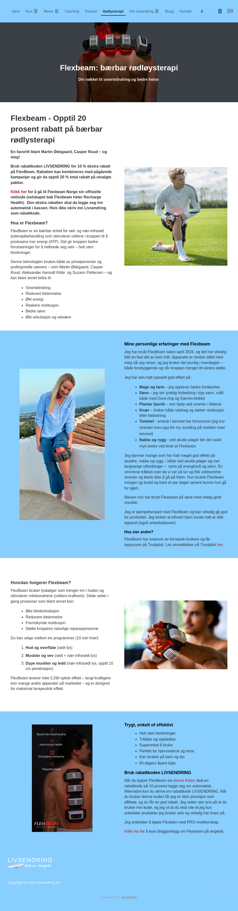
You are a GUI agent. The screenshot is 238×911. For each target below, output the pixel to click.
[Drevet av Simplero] (119, 897)
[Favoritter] (211, 11)
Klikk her (19, 192)
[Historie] (220, 11)
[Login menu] (230, 11)
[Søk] (202, 11)
